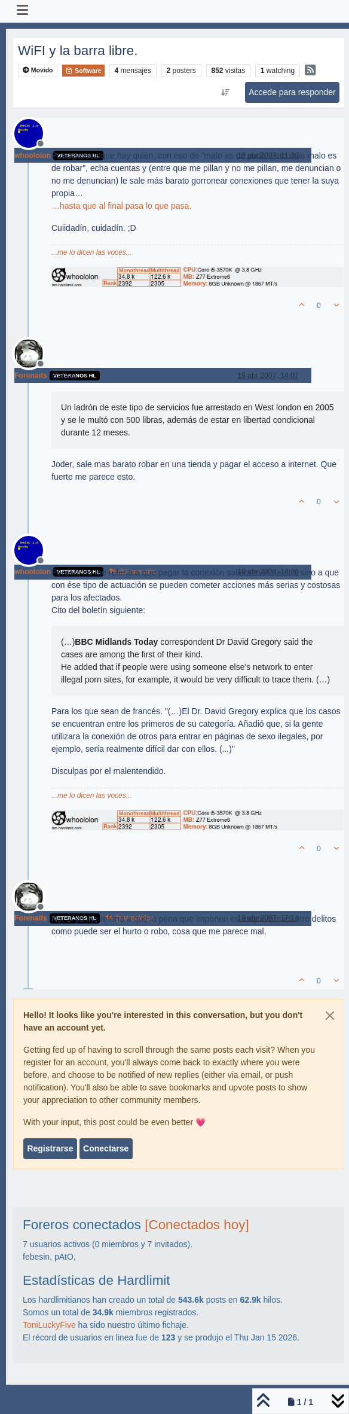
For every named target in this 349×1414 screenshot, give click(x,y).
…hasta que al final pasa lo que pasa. (121, 206)
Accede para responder (292, 92)
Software (83, 70)
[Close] (330, 1015)
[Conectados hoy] (197, 1224)
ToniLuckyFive (49, 1325)
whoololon (32, 155)
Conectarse (105, 1148)
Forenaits (30, 375)
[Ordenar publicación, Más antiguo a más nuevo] (225, 92)
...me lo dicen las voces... (91, 252)
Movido (38, 70)
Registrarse (50, 1148)
